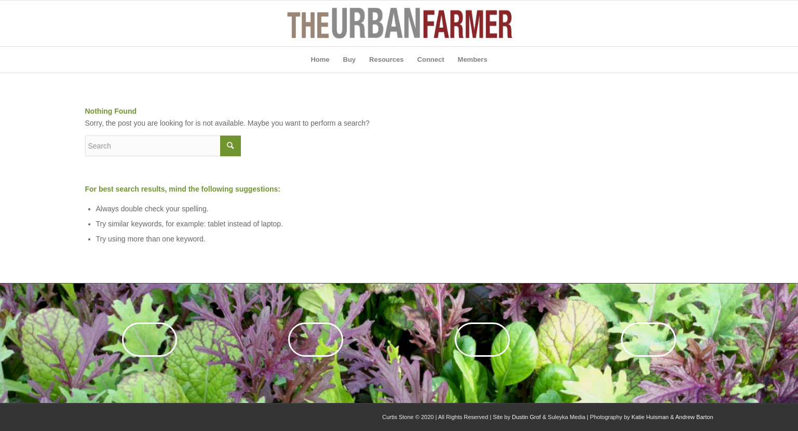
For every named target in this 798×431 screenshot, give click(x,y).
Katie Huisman (650, 417)
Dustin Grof (526, 417)
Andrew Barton (694, 417)
